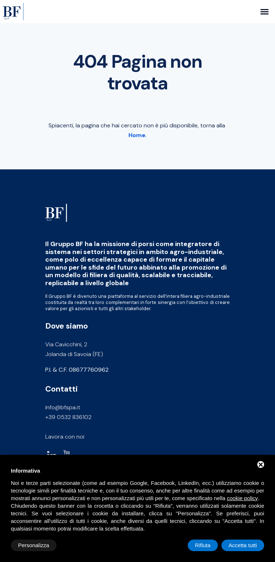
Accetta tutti (243, 545)
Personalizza (33, 545)
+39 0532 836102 (68, 417)
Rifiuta (203, 545)
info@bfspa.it (62, 407)
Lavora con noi (64, 436)
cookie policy (242, 498)
